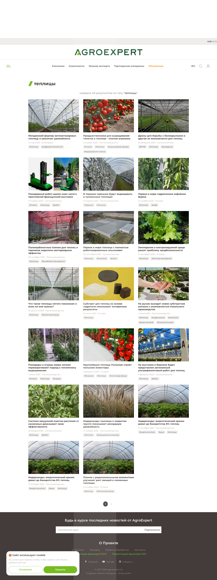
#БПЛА (142, 147)
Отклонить (25, 569)
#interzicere (173, 318)
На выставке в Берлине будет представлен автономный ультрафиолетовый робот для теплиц (162, 367)
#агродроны (167, 147)
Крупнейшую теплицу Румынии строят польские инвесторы (107, 366)
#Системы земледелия (162, 258)
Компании (58, 66)
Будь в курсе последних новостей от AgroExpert (108, 520)
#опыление (102, 258)
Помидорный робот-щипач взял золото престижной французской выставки (52, 195)
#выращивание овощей (118, 147)
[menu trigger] (8, 66)
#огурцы (57, 379)
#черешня (88, 205)
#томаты (88, 147)
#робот (56, 205)
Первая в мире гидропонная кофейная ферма (162, 195)
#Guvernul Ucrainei (165, 322)
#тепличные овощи (50, 315)
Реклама (95, 550)
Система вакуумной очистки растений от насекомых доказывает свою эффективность (53, 424)
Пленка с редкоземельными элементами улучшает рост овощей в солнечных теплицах (108, 480)
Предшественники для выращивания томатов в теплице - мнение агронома (106, 137)
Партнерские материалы (129, 66)
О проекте (78, 550)
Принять (60, 569)
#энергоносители (147, 432)
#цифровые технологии (52, 147)
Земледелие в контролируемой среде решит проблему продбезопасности (161, 249)
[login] (208, 66)
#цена (161, 432)
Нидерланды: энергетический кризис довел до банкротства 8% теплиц (161, 422)
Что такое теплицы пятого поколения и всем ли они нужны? (52, 305)
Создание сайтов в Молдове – (102, 573)
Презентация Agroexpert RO (129, 554)
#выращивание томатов (94, 152)
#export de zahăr (146, 322)
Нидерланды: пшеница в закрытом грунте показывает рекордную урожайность (105, 424)
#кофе (154, 205)
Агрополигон (76, 66)
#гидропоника (158, 318)
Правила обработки (117, 550)
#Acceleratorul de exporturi (53, 261)
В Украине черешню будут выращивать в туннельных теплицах (107, 195)
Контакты (139, 550)
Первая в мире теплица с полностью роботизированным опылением (105, 249)
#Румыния (89, 376)
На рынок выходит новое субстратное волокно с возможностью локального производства (161, 306)
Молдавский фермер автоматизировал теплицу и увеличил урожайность (52, 137)
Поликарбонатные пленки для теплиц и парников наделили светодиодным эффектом (53, 250)
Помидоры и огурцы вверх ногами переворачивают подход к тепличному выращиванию (52, 367)
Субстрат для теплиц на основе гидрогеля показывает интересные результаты (105, 306)
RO (193, 66)
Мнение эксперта (99, 66)
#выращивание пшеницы (108, 435)
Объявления (155, 66)
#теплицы (33, 147)
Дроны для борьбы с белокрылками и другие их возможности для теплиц (161, 137)
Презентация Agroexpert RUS (88, 554)
